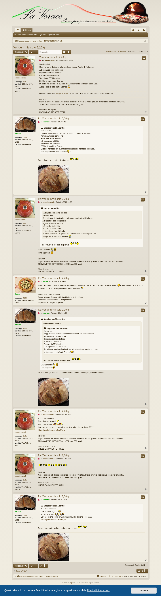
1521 (25, 82)
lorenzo (18, 133)
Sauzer (17, 294)
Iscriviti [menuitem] (144, 30)
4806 (25, 298)
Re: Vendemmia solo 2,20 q (53, 118)
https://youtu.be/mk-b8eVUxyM (51, 430)
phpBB (72, 583)
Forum (28, 30)
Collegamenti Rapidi (18, 30)
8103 (25, 137)
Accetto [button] (144, 590)
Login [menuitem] (139, 30)
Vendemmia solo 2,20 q (29, 47)
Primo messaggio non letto (27, 35)
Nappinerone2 (20, 78)
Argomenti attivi (53, 35)
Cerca (43, 35)
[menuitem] (133, 30)
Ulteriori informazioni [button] (98, 590)
